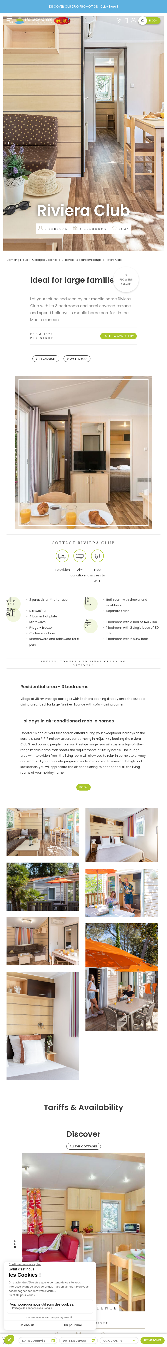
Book (83, 787)
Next (148, 1244)
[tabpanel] (83, 133)
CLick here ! (109, 6)
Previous (18, 1244)
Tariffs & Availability (118, 336)
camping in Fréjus (91, 739)
